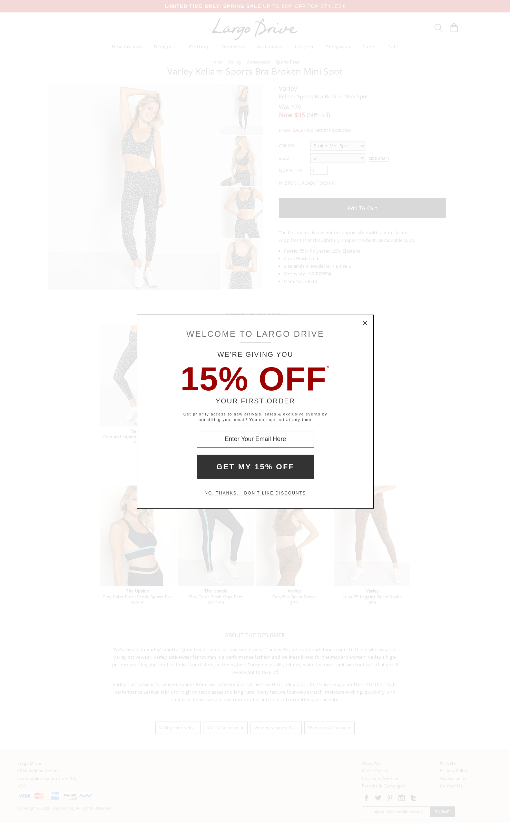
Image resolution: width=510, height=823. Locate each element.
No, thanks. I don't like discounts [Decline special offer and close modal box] (255, 493)
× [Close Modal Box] (365, 323)
